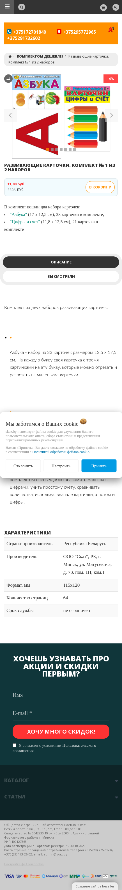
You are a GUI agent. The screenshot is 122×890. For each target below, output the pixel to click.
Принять (99, 465)
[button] (10, 116)
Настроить (61, 465)
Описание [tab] (61, 262)
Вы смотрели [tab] (61, 276)
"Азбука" (18, 214)
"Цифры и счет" (25, 221)
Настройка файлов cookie (24, 864)
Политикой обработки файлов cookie (60, 451)
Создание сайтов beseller (94, 886)
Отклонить (23, 465)
